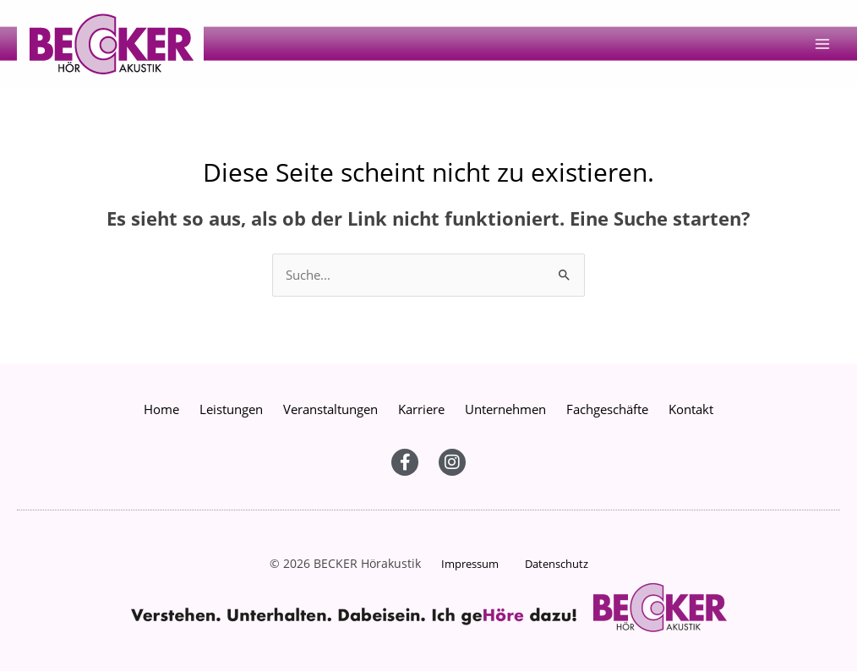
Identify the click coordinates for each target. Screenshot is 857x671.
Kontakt (691, 409)
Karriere (421, 409)
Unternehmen (505, 409)
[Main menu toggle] (822, 44)
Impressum (470, 563)
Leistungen (231, 409)
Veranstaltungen (330, 409)
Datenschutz (556, 563)
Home (161, 409)
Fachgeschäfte (607, 409)
